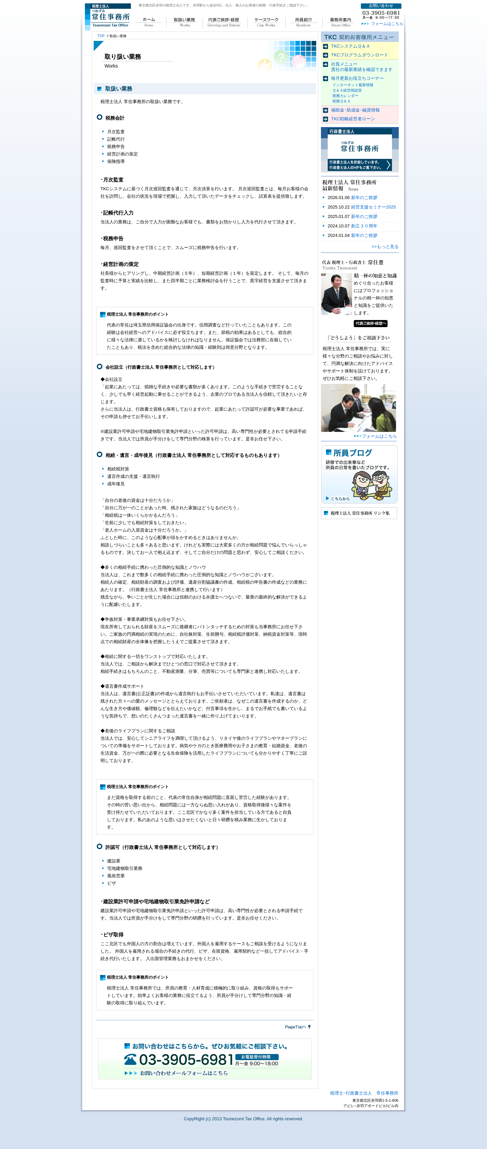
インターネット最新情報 (352, 85)
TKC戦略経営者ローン (353, 118)
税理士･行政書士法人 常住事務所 (364, 1093)
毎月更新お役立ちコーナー (357, 78)
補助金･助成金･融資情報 (355, 110)
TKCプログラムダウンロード (359, 54)
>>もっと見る (385, 246)
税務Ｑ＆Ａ (341, 101)
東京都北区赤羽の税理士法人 (161, 5)
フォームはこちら (387, 23)
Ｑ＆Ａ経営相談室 (347, 90)
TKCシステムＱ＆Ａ (350, 46)
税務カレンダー (345, 96)
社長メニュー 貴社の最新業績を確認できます (362, 67)
